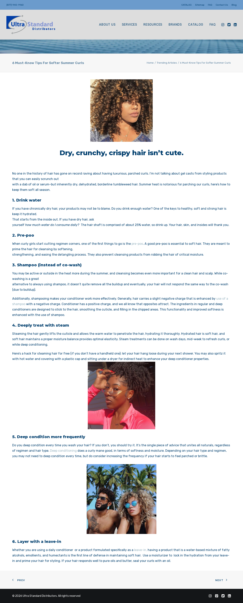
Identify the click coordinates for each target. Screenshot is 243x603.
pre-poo (137, 244)
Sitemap (199, 4)
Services (129, 24)
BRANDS (175, 24)
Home (150, 62)
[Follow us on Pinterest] (216, 596)
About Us (107, 24)
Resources (152, 24)
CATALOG (186, 4)
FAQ (210, 4)
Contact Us (222, 4)
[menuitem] (187, 5)
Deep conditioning (63, 450)
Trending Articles (167, 62)
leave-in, (140, 550)
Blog (234, 4)
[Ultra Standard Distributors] (31, 24)
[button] (223, 25)
